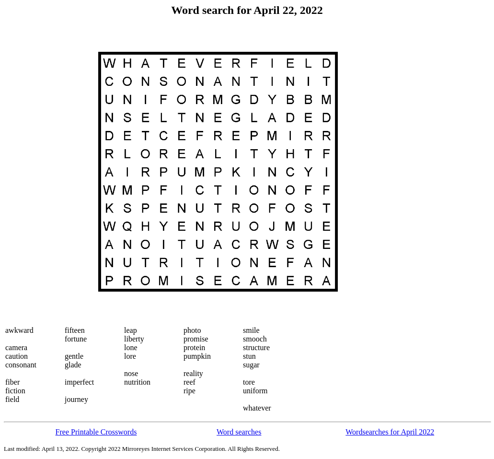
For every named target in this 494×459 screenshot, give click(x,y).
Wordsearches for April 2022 (389, 432)
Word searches (239, 432)
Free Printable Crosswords (96, 432)
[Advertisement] (43, 172)
